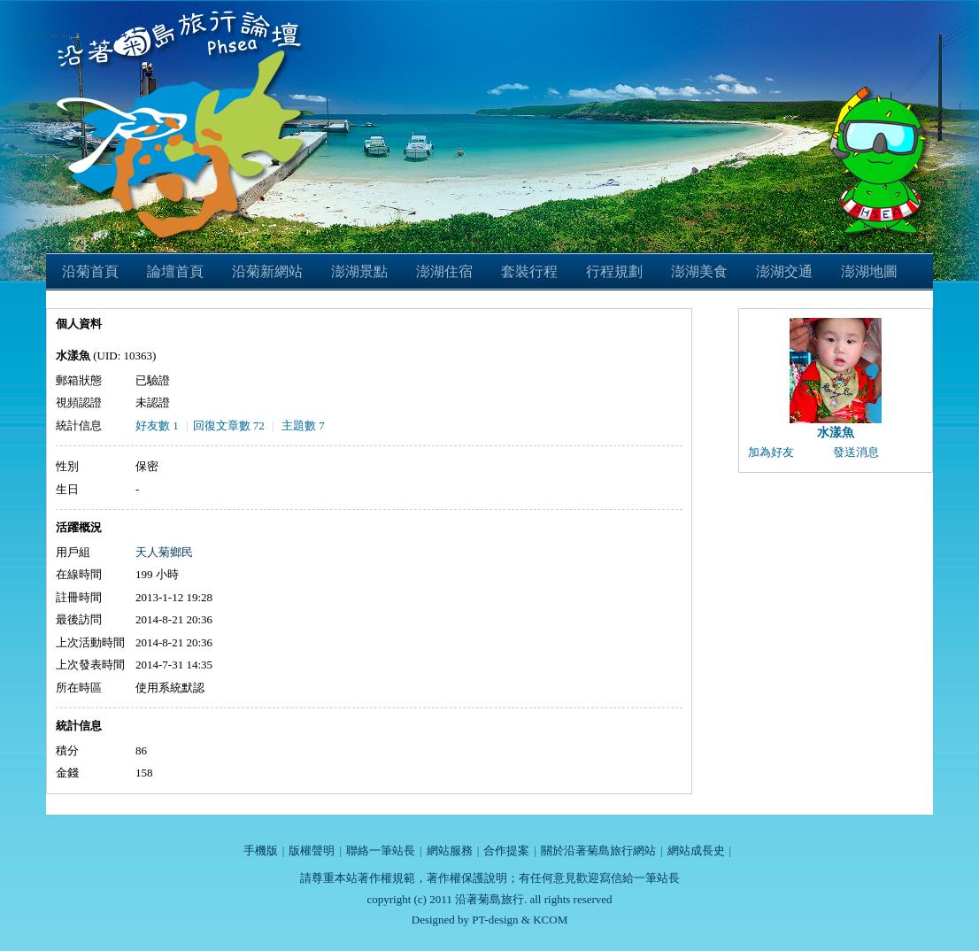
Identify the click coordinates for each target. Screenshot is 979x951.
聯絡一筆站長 (380, 850)
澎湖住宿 (444, 271)
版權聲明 (312, 850)
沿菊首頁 (90, 271)
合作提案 (506, 850)
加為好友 (771, 452)
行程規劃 (614, 271)
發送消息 (856, 452)
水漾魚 (835, 432)
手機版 (260, 850)
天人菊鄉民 (164, 552)
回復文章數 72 (229, 425)
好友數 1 (157, 425)
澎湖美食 (699, 271)
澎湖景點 (359, 271)
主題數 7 (303, 425)
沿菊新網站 (267, 271)
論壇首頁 (175, 271)
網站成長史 (696, 850)
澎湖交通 (784, 271)
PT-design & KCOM (519, 919)
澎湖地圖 (869, 271)
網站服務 (450, 850)
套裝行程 (529, 271)
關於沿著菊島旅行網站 (598, 850)
